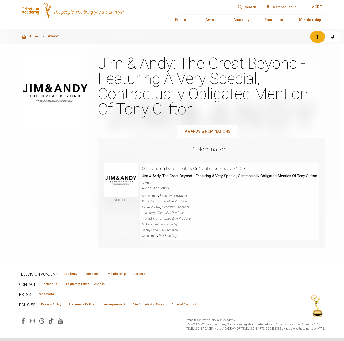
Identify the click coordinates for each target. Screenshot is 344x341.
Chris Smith (150, 236)
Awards (212, 19)
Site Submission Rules (170, 306)
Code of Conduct (212, 306)
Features (183, 19)
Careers (158, 274)
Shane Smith (151, 196)
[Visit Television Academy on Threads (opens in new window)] (42, 323)
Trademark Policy (90, 306)
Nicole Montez (152, 207)
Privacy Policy (54, 306)
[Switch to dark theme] (332, 37)
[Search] (234, 7)
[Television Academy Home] (94, 14)
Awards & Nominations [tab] (207, 131)
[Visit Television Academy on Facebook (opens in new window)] (23, 323)
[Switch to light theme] (317, 37)
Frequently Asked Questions (93, 285)
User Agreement (128, 306)
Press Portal (48, 296)
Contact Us (51, 285)
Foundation (274, 19)
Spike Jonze (151, 224)
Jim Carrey (150, 213)
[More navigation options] (312, 7)
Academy (241, 19)
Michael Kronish (154, 219)
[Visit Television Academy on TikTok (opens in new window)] (51, 323)
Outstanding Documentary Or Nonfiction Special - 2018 (205, 168)
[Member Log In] (276, 7)
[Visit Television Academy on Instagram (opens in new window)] (32, 323)
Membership (310, 19)
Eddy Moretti (151, 201)
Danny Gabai (151, 230)
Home (30, 37)
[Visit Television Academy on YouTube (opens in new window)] (60, 323)
